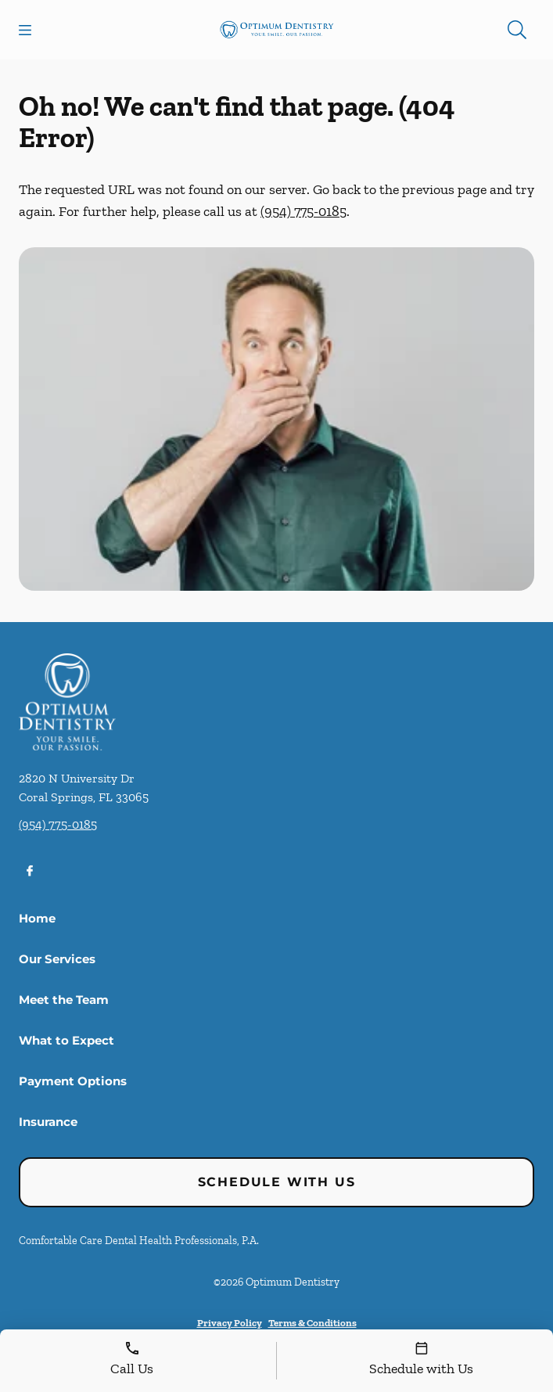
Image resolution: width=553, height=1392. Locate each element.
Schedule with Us (277, 1181)
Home (37, 918)
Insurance (48, 1121)
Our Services (57, 958)
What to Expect (66, 1040)
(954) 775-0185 (303, 211)
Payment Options (73, 1081)
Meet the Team (64, 999)
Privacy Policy (229, 1323)
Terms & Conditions (312, 1323)
